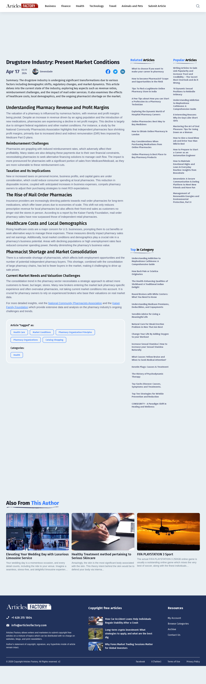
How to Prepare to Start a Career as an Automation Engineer (186, 159)
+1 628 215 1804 (20, 635)
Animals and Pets (132, 6)
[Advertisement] (103, 32)
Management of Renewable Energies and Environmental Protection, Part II (186, 209)
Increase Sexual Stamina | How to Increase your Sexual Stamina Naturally (150, 359)
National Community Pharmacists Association (75, 369)
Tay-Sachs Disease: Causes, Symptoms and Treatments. (147, 402)
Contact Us (174, 653)
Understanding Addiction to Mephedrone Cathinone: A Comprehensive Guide (147, 267)
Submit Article (157, 6)
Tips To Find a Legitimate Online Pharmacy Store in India (149, 94)
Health (80, 6)
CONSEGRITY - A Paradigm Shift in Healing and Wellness (150, 422)
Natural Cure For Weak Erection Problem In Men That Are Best (148, 337)
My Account (175, 635)
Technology (97, 6)
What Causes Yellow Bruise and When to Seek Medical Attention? (150, 371)
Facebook (139, 679)
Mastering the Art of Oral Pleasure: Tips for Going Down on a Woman (185, 133)
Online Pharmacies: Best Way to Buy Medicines (149, 128)
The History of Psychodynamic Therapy (148, 391)
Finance (66, 6)
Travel (112, 6)
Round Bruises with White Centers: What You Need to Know (150, 303)
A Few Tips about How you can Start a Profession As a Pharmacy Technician (150, 105)
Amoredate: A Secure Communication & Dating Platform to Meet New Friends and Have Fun (186, 192)
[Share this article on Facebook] (108, 71)
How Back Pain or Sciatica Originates (146, 279)
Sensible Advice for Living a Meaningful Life (147, 327)
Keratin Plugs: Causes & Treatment (145, 381)
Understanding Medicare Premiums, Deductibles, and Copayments (147, 315)
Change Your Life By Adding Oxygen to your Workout (147, 347)
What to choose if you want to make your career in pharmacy (148, 70)
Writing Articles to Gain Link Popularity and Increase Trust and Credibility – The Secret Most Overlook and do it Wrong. (186, 76)
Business (50, 6)
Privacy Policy (193, 679)
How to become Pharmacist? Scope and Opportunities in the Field (149, 82)
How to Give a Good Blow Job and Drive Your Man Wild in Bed (186, 147)
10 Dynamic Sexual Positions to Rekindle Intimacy (184, 92)
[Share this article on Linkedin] (122, 71)
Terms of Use (173, 679)
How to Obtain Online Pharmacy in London (149, 138)
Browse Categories (179, 641)
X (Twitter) (156, 679)
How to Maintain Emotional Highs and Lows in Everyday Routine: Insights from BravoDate (185, 174)
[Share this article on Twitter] (115, 71)
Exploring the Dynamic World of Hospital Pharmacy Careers (149, 118)
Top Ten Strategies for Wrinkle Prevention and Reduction (148, 412)
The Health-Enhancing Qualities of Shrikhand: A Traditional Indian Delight (150, 291)
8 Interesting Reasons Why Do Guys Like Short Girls (186, 119)
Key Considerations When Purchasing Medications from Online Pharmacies (148, 150)
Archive (172, 647)
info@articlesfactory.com (27, 643)
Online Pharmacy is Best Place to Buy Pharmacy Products (150, 162)
